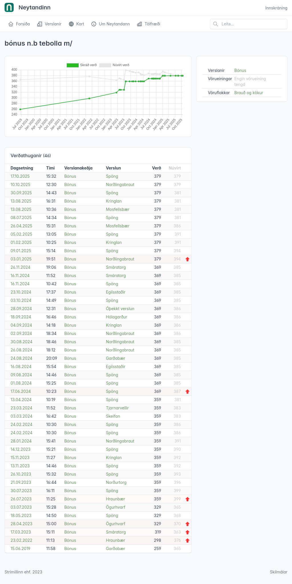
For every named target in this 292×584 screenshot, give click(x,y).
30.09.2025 (21, 192)
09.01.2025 (21, 250)
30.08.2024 (22, 341)
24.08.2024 (22, 358)
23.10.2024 (21, 292)
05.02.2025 (21, 234)
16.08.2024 (21, 366)
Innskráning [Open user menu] (276, 7)
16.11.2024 (20, 275)
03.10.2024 (21, 300)
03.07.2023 (21, 507)
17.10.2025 (20, 176)
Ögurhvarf (115, 507)
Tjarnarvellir (117, 407)
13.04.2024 (21, 399)
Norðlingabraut (120, 184)
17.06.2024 (21, 391)
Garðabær (115, 358)
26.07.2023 (21, 498)
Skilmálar (278, 571)
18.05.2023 (21, 515)
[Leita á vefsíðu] (248, 24)
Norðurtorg (116, 482)
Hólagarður (116, 316)
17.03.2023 (21, 532)
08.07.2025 (21, 217)
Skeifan (113, 416)
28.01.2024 (21, 440)
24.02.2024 (22, 424)
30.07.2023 (21, 490)
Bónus (70, 176)
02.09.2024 (21, 333)
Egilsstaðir (115, 292)
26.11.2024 (21, 267)
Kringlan (113, 201)
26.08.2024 (21, 349)
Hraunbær (115, 498)
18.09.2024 (21, 316)
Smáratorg (116, 267)
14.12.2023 (21, 449)
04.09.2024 (21, 325)
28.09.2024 (21, 308)
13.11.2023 (20, 465)
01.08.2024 (21, 383)
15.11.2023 (20, 457)
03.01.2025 (21, 258)
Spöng (112, 176)
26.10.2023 (21, 474)
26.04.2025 (21, 225)
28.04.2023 (22, 523)
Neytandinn (28, 8)
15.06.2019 (21, 548)
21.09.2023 (21, 482)
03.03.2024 (22, 416)
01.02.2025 (21, 242)
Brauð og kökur (248, 92)
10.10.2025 (20, 184)
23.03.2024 (21, 407)
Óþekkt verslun (120, 308)
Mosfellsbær (117, 209)
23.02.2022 (21, 540)
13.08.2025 (21, 201)
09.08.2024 (21, 374)
